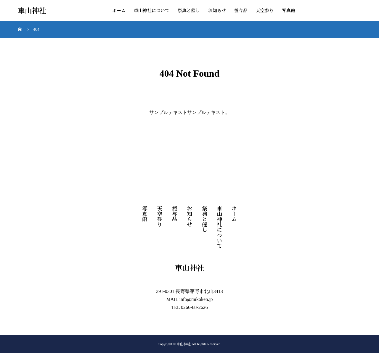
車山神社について (151, 10)
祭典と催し (189, 10)
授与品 (241, 10)
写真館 (288, 10)
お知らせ (217, 10)
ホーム (119, 10)
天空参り (265, 10)
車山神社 (32, 10)
